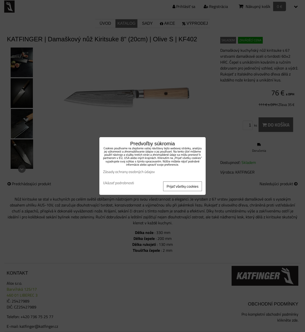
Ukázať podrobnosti (118, 183)
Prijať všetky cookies (182, 186)
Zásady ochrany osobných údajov (129, 172)
